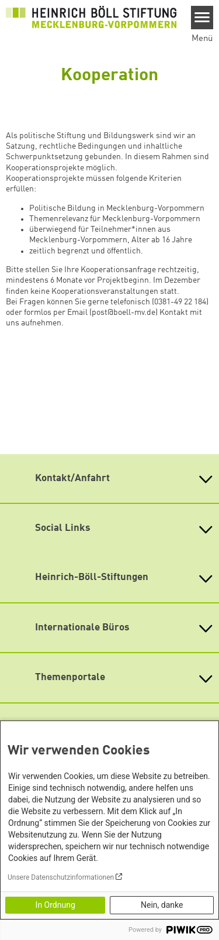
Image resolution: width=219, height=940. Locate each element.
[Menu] (202, 17)
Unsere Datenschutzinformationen (61, 877)
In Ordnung (55, 905)
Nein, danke (162, 905)
